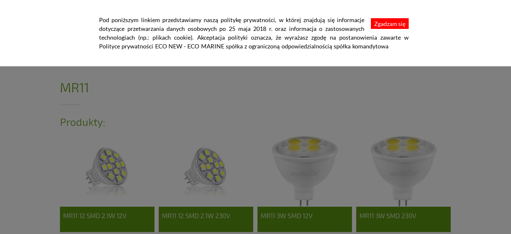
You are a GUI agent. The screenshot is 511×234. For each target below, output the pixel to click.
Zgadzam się (389, 23)
